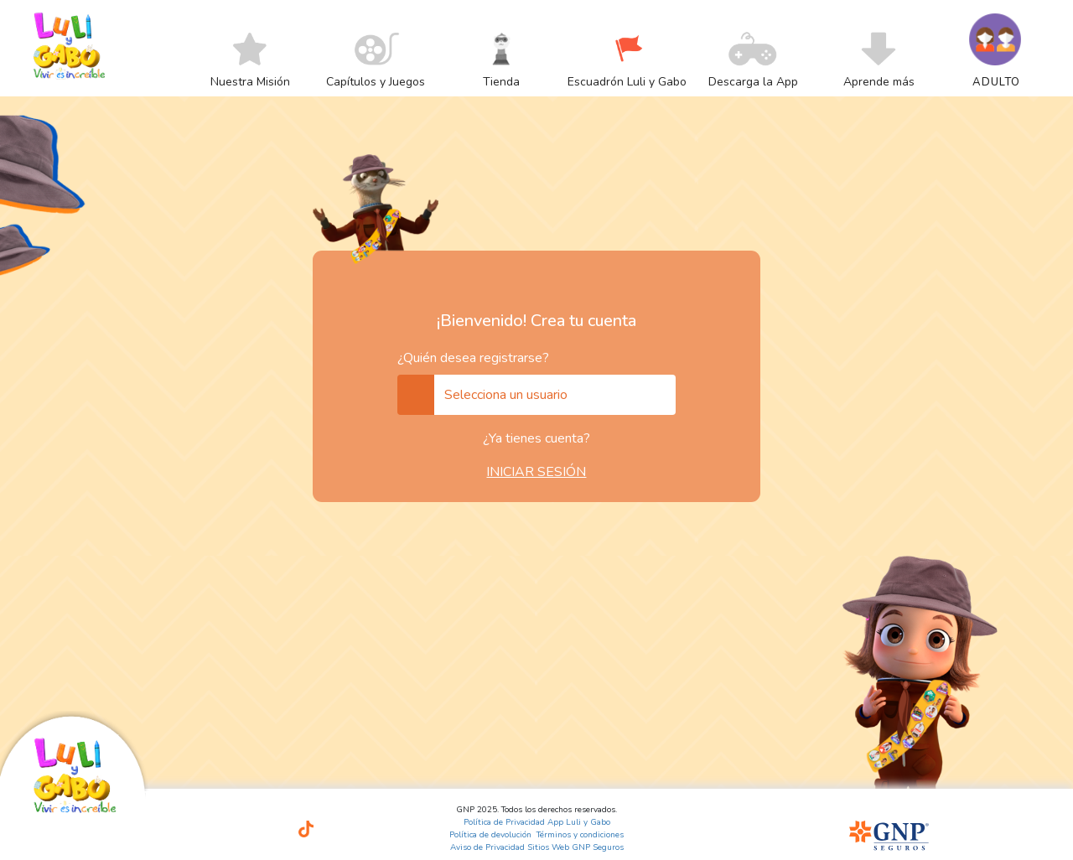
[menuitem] (250, 81)
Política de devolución (490, 835)
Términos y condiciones (580, 835)
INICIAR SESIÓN (536, 472)
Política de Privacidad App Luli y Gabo (537, 822)
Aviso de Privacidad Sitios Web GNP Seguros (537, 847)
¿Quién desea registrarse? (473, 358)
